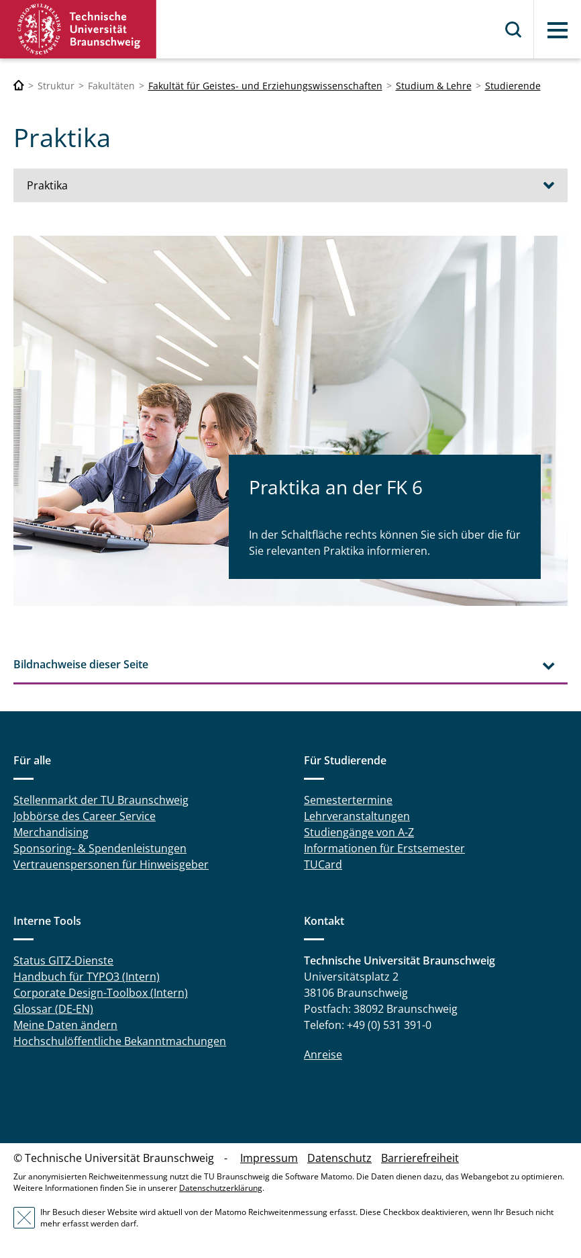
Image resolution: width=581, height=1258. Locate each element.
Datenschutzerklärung (220, 1188)
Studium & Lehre (434, 85)
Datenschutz (339, 1158)
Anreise (323, 1054)
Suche (514, 29)
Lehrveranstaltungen (357, 816)
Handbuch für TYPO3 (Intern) (86, 976)
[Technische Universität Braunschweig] (18, 85)
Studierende (513, 85)
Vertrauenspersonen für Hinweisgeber (111, 864)
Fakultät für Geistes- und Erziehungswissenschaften (265, 85)
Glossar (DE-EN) (53, 1008)
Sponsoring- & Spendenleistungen (100, 848)
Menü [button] (557, 30)
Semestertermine (348, 800)
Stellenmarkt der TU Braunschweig (101, 800)
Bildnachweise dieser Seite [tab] (80, 664)
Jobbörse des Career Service (84, 816)
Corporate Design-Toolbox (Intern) (100, 992)
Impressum (269, 1158)
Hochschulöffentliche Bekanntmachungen (119, 1041)
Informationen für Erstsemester (384, 848)
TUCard (323, 864)
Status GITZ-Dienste (63, 960)
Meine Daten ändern (65, 1025)
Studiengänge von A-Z (359, 832)
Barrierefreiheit (420, 1158)
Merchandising (51, 832)
